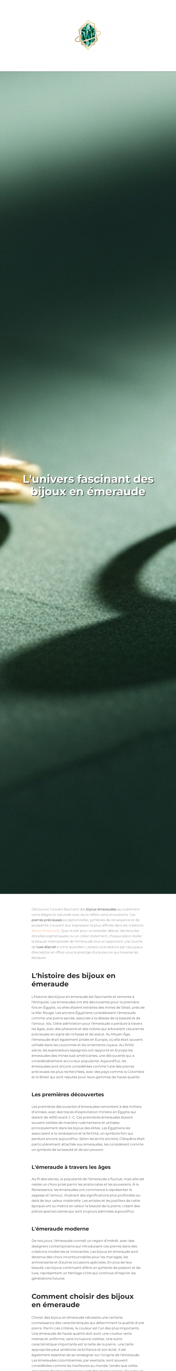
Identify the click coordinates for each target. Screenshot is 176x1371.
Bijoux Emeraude (46, 931)
